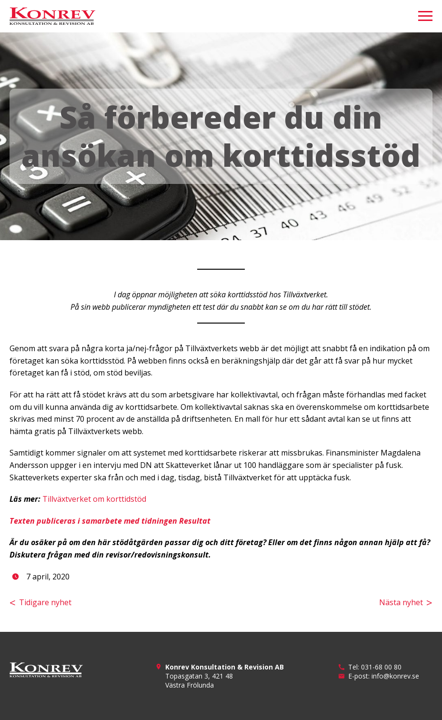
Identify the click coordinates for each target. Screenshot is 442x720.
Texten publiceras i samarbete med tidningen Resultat (110, 521)
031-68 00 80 (381, 666)
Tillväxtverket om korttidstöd (94, 499)
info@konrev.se (395, 675)
